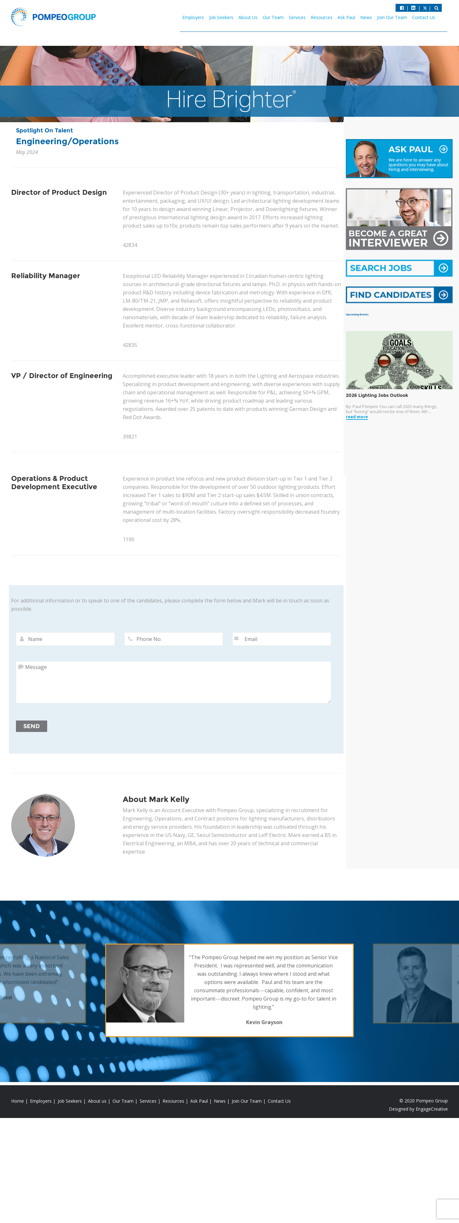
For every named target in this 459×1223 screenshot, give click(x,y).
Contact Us (423, 17)
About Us (248, 17)
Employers (193, 17)
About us (97, 1101)
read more (357, 416)
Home (17, 1101)
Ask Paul (346, 17)
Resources (321, 17)
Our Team (273, 17)
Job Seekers (221, 17)
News (366, 17)
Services (297, 17)
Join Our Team (392, 17)
